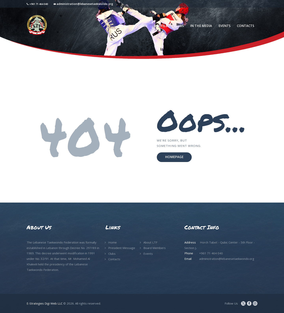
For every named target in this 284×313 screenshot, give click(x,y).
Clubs (112, 254)
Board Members (154, 248)
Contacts (114, 259)
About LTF (150, 242)
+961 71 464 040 (38, 4)
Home (112, 242)
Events (148, 254)
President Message (121, 248)
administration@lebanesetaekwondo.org (85, 4)
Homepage (174, 157)
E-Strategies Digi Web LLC (45, 303)
